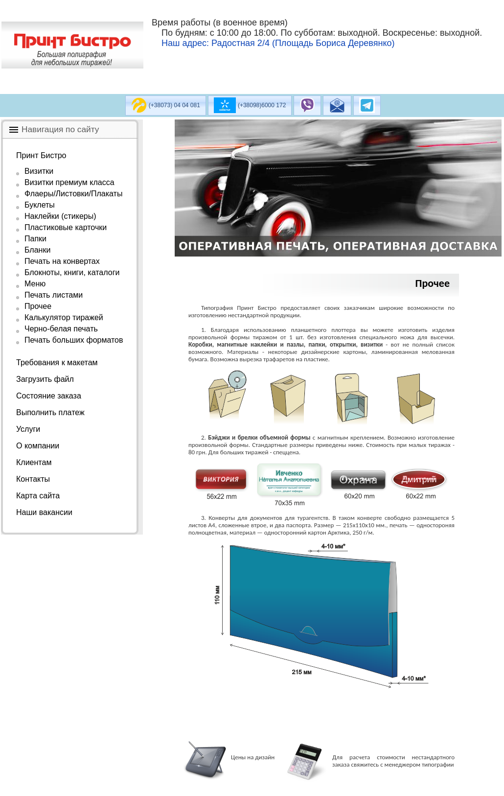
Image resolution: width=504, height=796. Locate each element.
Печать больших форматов (73, 340)
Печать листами (53, 295)
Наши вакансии (44, 512)
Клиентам (33, 462)
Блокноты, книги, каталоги (71, 272)
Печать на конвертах (62, 261)
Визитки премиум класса (69, 182)
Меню (35, 284)
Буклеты (39, 205)
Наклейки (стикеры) (60, 216)
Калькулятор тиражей (63, 317)
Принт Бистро (41, 155)
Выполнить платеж (50, 412)
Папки (35, 238)
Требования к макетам (57, 362)
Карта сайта (38, 496)
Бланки (37, 250)
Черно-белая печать (61, 329)
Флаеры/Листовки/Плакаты (73, 193)
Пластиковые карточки (65, 227)
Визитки (38, 171)
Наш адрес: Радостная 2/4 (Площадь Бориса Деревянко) (278, 43)
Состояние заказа (48, 396)
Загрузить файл (45, 379)
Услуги (28, 429)
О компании (37, 446)
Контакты (33, 479)
